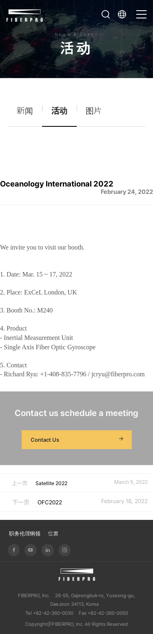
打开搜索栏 (106, 14)
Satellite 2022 (51, 483)
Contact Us (78, 439)
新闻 (25, 111)
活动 (59, 111)
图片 (94, 111)
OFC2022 (50, 502)
